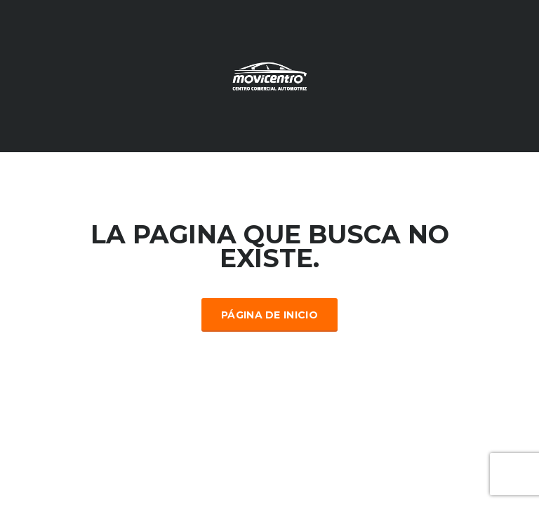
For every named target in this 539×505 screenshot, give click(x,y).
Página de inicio (269, 315)
